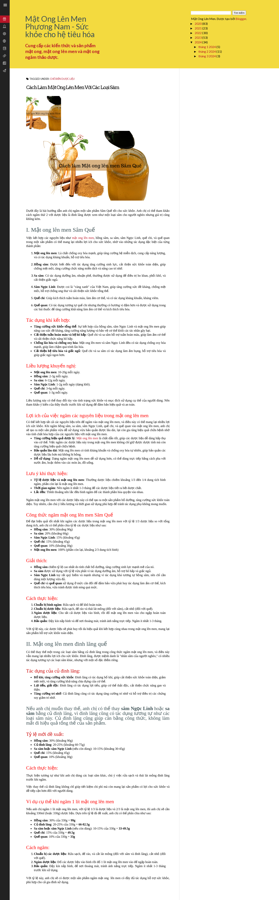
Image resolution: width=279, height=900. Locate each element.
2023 (198, 37)
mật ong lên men (83, 237)
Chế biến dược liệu (62, 78)
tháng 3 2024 (207, 56)
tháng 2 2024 (207, 51)
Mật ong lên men (87, 438)
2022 (198, 33)
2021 (198, 28)
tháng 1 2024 (207, 47)
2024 (198, 42)
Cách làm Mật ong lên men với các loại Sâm (72, 87)
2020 (198, 23)
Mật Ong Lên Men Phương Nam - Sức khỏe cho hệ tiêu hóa (60, 26)
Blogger (241, 19)
